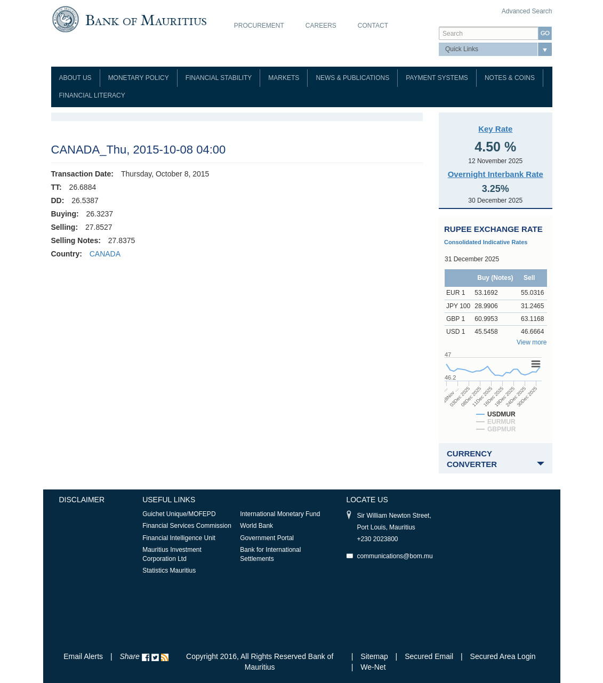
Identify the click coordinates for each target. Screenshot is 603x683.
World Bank (256, 525)
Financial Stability (219, 78)
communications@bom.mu (394, 556)
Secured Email (429, 656)
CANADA (105, 254)
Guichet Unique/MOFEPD (178, 514)
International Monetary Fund (280, 514)
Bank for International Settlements (270, 554)
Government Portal (267, 538)
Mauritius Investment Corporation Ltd (172, 554)
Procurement (259, 25)
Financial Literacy (92, 95)
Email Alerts (83, 656)
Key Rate (495, 128)
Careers (320, 25)
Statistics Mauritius (169, 570)
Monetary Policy (138, 78)
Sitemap (375, 656)
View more (531, 342)
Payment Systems (437, 78)
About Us (75, 78)
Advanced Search (527, 11)
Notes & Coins (510, 78)
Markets (283, 78)
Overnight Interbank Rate (495, 174)
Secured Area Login (503, 656)
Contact (373, 25)
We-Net (372, 667)
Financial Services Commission (186, 525)
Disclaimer (82, 499)
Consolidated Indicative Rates (485, 242)
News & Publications (352, 78)
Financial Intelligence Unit (178, 538)
